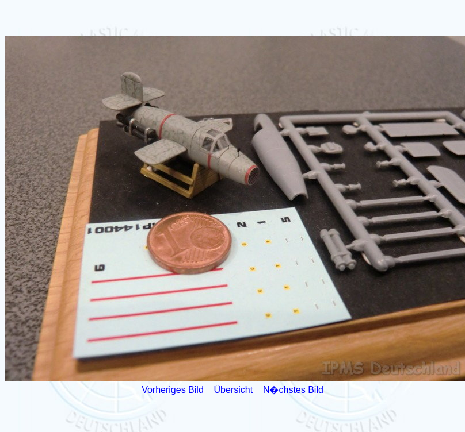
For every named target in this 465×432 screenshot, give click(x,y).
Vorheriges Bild (173, 390)
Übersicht (233, 390)
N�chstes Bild (293, 390)
